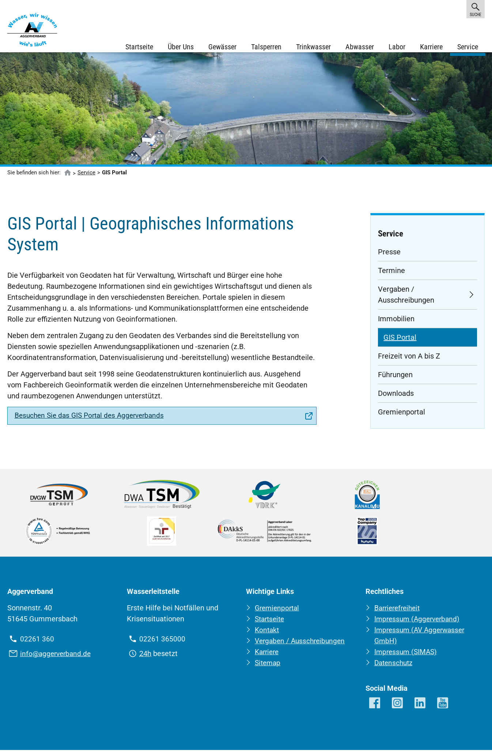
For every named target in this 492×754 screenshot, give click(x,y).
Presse (389, 256)
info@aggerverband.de (57, 657)
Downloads (396, 397)
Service (467, 47)
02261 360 (37, 643)
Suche (475, 8)
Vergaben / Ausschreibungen (406, 299)
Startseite (138, 47)
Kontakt (267, 634)
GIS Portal (399, 341)
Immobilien (396, 323)
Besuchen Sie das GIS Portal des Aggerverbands (93, 420)
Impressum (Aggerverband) (419, 623)
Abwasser (359, 47)
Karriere (430, 47)
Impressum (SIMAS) (407, 656)
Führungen (395, 379)
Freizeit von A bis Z (409, 360)
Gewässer (222, 47)
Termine (391, 274)
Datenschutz (394, 667)
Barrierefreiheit (399, 612)
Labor (396, 47)
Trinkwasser (312, 47)
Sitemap (268, 667)
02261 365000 (162, 643)
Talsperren (265, 47)
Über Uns (180, 47)
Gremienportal (401, 416)
